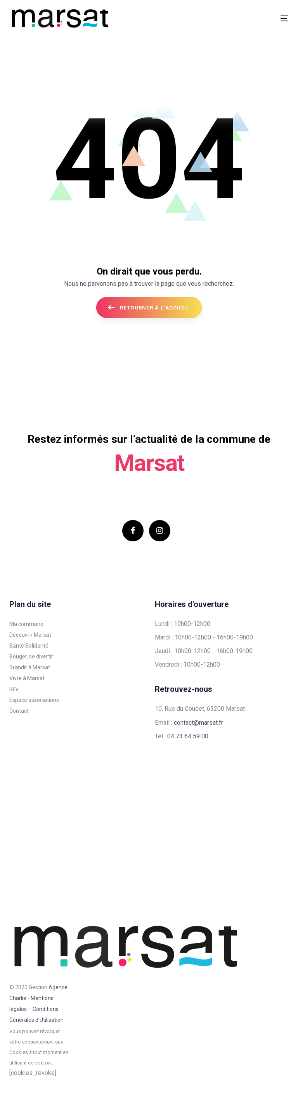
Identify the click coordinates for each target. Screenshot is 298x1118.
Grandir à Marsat (29, 667)
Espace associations (34, 700)
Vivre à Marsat (27, 678)
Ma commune (26, 624)
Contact (19, 711)
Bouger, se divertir (31, 656)
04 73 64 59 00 (187, 736)
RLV (14, 689)
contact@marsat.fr (198, 722)
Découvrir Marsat (30, 635)
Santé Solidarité (29, 646)
